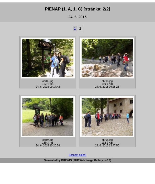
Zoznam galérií (77, 155)
